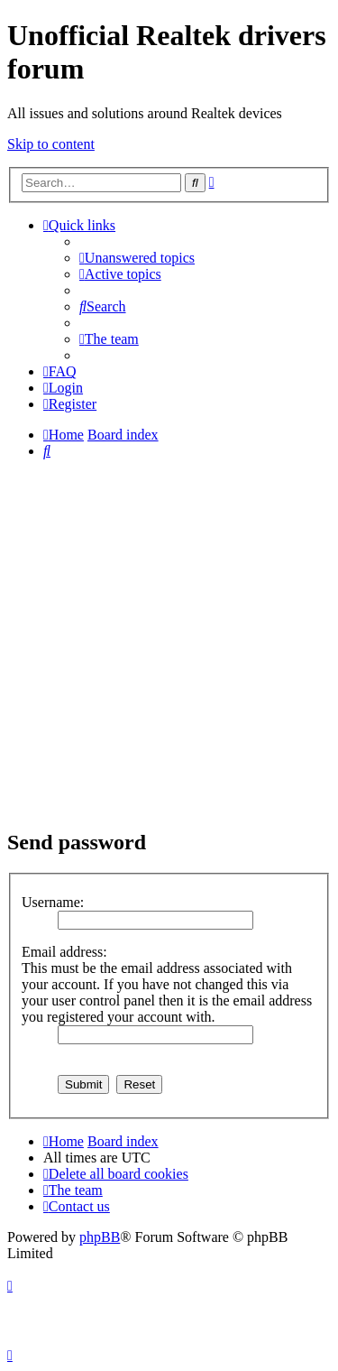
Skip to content (51, 144)
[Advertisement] (169, 643)
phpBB (99, 1237)
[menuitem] (137, 257)
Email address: (64, 951)
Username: (53, 902)
